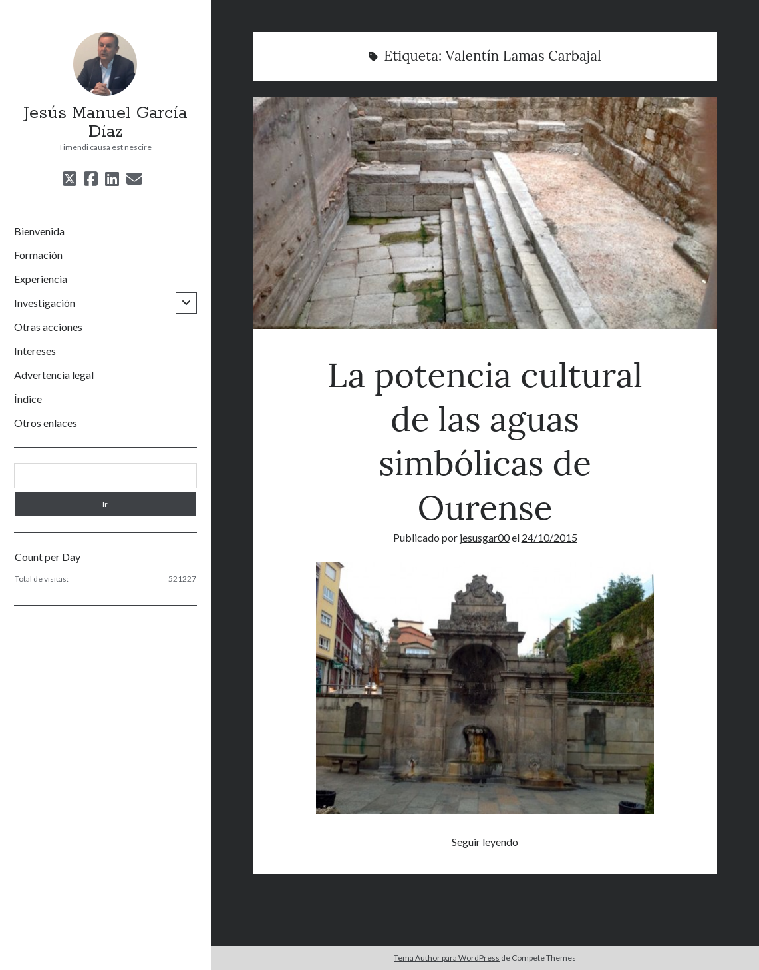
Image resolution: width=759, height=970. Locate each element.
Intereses (35, 350)
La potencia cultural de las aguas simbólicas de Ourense (484, 213)
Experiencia (40, 278)
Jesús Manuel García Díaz (105, 123)
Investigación (44, 302)
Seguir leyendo (485, 841)
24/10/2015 (549, 537)
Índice (28, 398)
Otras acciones (48, 326)
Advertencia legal (54, 374)
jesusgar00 (485, 537)
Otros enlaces (45, 422)
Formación (38, 254)
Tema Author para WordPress (447, 958)
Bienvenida (39, 231)
